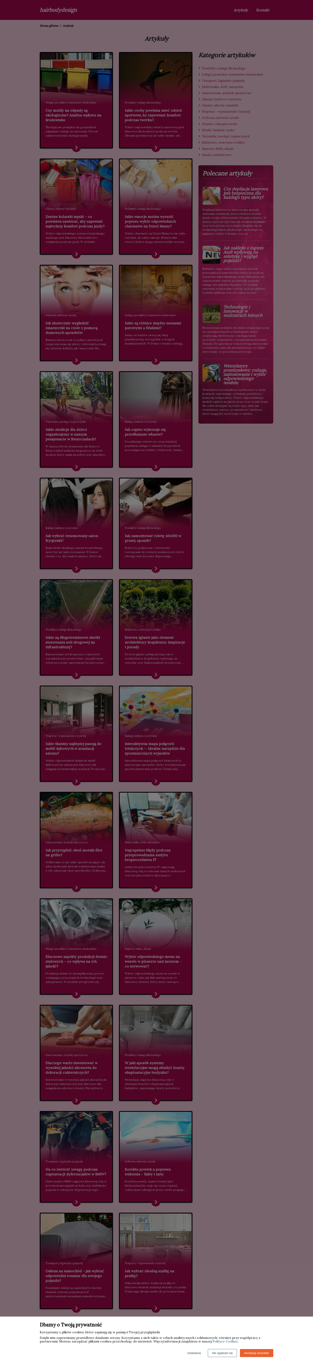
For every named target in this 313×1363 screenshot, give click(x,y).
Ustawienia (194, 1353)
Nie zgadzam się (222, 1353)
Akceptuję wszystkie (256, 1353)
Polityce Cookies (225, 1341)
